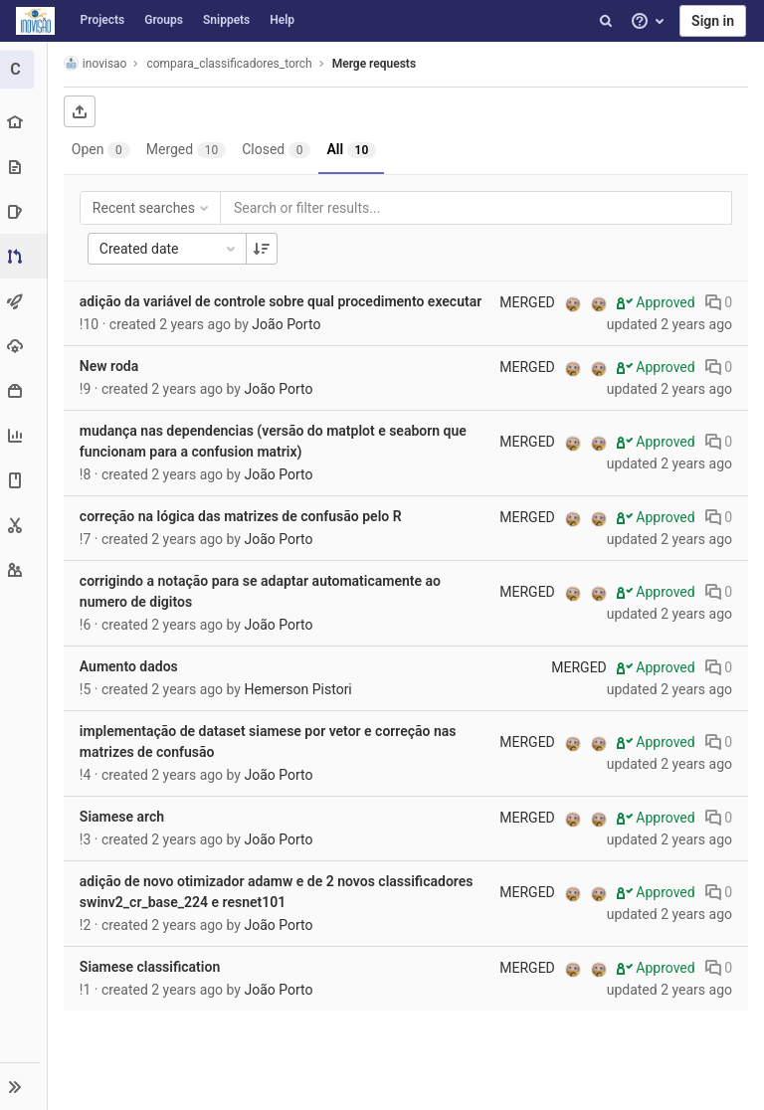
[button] (24, 1086)
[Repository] (24, 166)
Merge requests (376, 64)
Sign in (712, 21)
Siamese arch (124, 817)
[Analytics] (24, 435)
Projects (103, 20)
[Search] (606, 21)
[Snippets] (24, 524)
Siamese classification (152, 967)
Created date (171, 249)
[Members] (24, 569)
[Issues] (24, 211)
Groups (163, 20)
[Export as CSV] (81, 111)
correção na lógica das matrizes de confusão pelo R (243, 516)
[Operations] (24, 345)
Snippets (226, 20)
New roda (111, 366)
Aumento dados (131, 666)
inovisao (97, 63)
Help (282, 20)
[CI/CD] (24, 300)
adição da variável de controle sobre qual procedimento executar (282, 301)
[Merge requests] (26, 256)
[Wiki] (24, 480)
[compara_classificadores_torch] (25, 69)
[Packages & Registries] (24, 390)
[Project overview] (24, 121)
